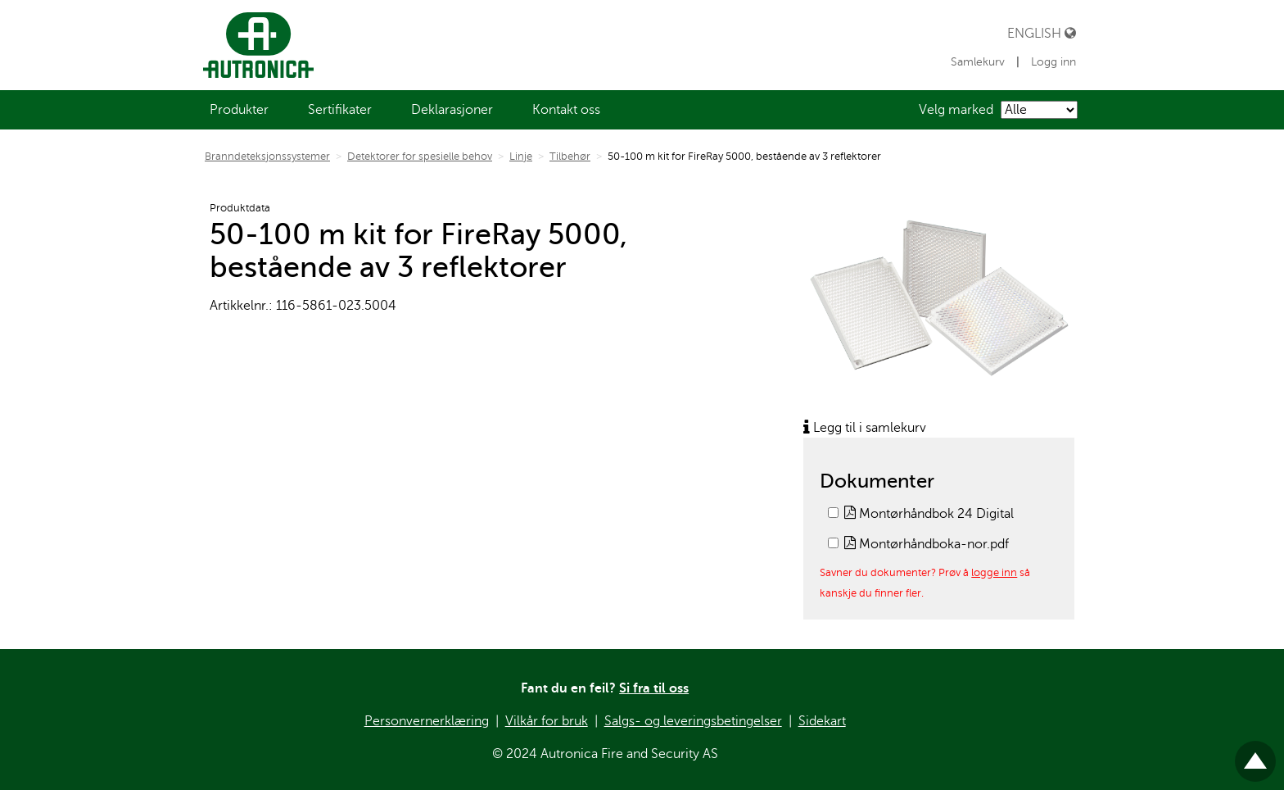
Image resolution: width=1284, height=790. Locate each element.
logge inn (994, 572)
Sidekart (822, 721)
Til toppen (1255, 754)
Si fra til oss (654, 688)
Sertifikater (340, 109)
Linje (520, 156)
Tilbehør (569, 156)
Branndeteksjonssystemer (267, 156)
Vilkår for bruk (546, 721)
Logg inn (1053, 62)
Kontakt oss (566, 109)
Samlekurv (979, 62)
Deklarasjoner (452, 109)
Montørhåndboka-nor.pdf (926, 544)
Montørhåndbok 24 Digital (929, 513)
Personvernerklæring (426, 721)
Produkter (239, 109)
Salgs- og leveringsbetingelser (693, 721)
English (1041, 33)
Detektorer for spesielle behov (419, 156)
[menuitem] (239, 109)
